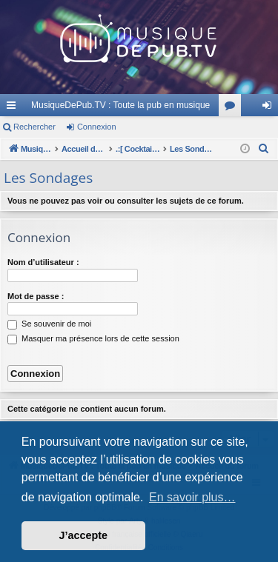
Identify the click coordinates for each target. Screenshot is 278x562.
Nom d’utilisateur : (43, 262)
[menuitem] (264, 149)
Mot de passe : (35, 296)
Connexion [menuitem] (270, 108)
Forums (233, 108)
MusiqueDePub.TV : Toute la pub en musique (120, 105)
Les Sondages (48, 177)
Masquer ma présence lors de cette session (93, 338)
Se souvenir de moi (49, 323)
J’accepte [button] (83, 535)
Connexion (96, 126)
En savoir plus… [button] (192, 497)
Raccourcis (14, 108)
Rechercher (34, 126)
